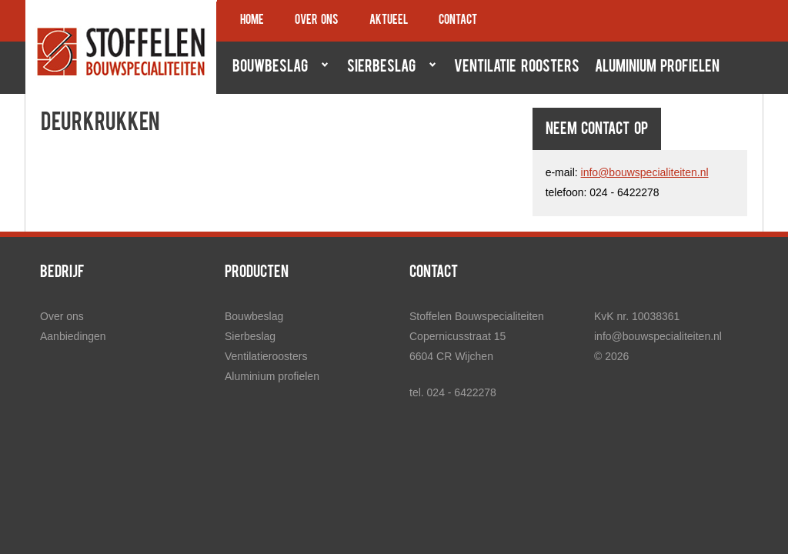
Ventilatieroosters (266, 356)
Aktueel (388, 20)
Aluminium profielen (657, 68)
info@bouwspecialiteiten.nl (645, 172)
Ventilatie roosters (516, 68)
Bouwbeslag (277, 67)
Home (252, 20)
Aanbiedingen (73, 336)
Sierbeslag (387, 67)
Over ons (317, 20)
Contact (458, 20)
